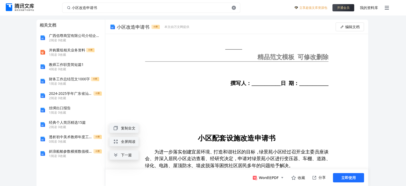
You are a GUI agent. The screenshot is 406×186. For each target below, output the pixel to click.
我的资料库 (369, 7)
